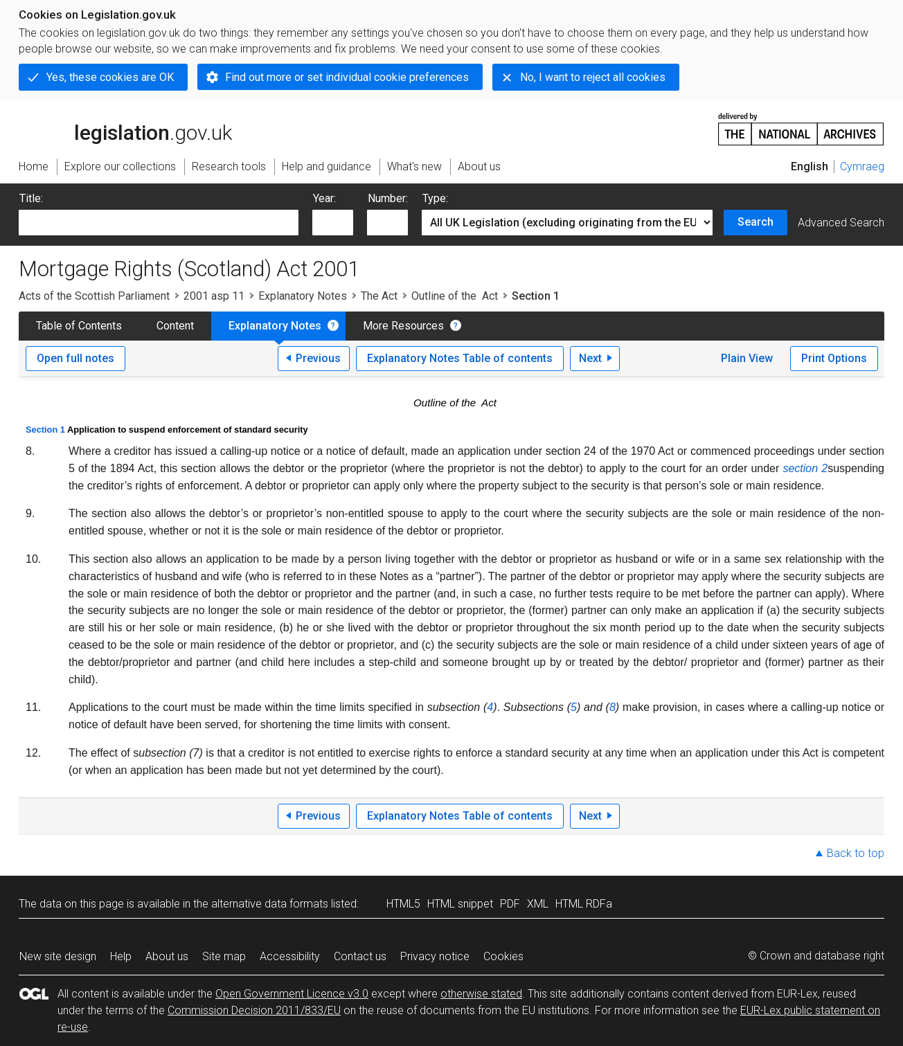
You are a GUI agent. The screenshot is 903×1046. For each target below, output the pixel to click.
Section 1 (45, 429)
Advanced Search (841, 222)
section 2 (805, 468)
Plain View (747, 358)
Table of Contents (79, 325)
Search (755, 221)
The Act (379, 296)
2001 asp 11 (214, 296)
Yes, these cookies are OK (110, 77)
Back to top (855, 853)
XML (537, 903)
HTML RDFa (583, 903)
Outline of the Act (454, 296)
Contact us (360, 956)
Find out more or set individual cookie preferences (347, 77)
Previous (318, 358)
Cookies (503, 956)
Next (590, 358)
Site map (224, 956)
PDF (510, 903)
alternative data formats (269, 903)
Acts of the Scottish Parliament (94, 296)
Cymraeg (862, 166)
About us (166, 956)
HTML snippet (460, 903)
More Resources (403, 325)
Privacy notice (435, 956)
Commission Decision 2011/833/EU (254, 1010)
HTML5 (403, 903)
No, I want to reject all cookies (592, 77)
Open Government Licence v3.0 (291, 993)
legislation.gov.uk (125, 128)
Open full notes (75, 358)
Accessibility (290, 956)
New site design (57, 956)
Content (175, 325)
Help (121, 956)
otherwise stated (481, 993)
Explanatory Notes (302, 296)
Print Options (834, 358)
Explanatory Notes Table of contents (460, 358)
